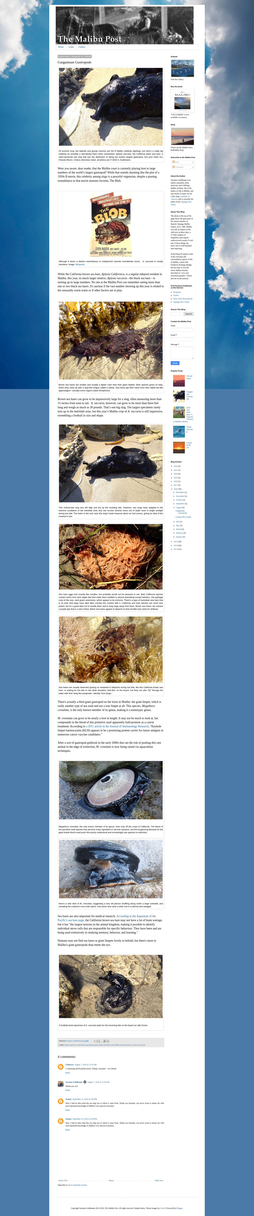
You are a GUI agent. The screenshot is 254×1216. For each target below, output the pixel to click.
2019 (176, 478)
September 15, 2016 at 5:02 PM (84, 1099)
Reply (67, 1073)
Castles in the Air (189, 445)
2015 (176, 541)
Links (71, 47)
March (179, 529)
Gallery (82, 47)
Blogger (179, 1208)
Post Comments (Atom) (77, 1185)
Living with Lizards (183, 517)
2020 (176, 474)
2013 (176, 549)
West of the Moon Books (183, 299)
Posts (176, 162)
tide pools (141, 1045)
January (179, 537)
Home (61, 47)
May (178, 525)
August (179, 507)
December (180, 492)
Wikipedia (79, 264)
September (180, 503)
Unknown (69, 1064)
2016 (176, 489)
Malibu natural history (122, 1045)
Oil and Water (189, 377)
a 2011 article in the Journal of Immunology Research (117, 726)
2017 (176, 485)
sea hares (134, 1045)
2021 (176, 470)
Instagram (177, 292)
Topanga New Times (181, 302)
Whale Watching (189, 429)
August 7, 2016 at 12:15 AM (86, 1064)
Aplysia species (69, 1045)
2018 (176, 481)
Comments (178, 167)
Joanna (68, 1099)
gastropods (90, 1045)
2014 (176, 545)
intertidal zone (109, 1045)
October (179, 500)
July (178, 521)
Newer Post (63, 1180)
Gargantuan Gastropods (189, 395)
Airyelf (163, 1208)
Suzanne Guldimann (73, 1082)
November (180, 496)
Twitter (176, 295)
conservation (80, 1045)
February (180, 533)
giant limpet (99, 1045)
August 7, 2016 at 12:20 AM (98, 1082)
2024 (176, 466)
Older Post (159, 1180)
